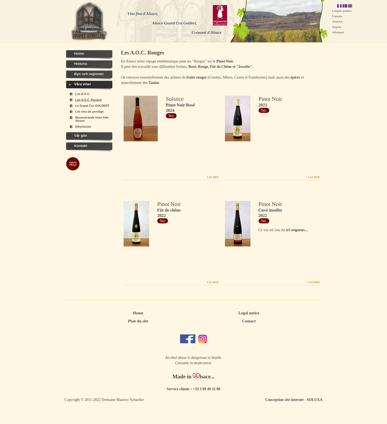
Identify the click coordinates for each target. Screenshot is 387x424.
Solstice (175, 99)
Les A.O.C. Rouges (88, 99)
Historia (80, 64)
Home (79, 53)
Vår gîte (80, 136)
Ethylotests (83, 126)
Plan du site (138, 321)
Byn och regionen (89, 74)
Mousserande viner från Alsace (92, 119)
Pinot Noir (270, 99)
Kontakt (80, 146)
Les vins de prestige (89, 111)
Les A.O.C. (82, 93)
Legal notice (248, 313)
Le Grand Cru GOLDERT (92, 105)
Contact (249, 321)
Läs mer (212, 177)
